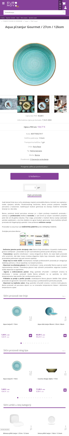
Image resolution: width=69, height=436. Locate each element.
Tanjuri (26, 21)
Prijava (64, 9)
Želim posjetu (24, 17)
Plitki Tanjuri (34, 21)
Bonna (37, 155)
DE (60, 8)
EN (60, 6)
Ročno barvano (36, 151)
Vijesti (17, 17)
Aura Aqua (37, 146)
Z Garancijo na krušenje (39, 159)
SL (60, 2)
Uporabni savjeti (33, 17)
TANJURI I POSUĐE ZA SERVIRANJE (12, 21)
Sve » (64, 296)
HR (60, 4)
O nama (3, 17)
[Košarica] (63, 3)
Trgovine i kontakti (10, 17)
